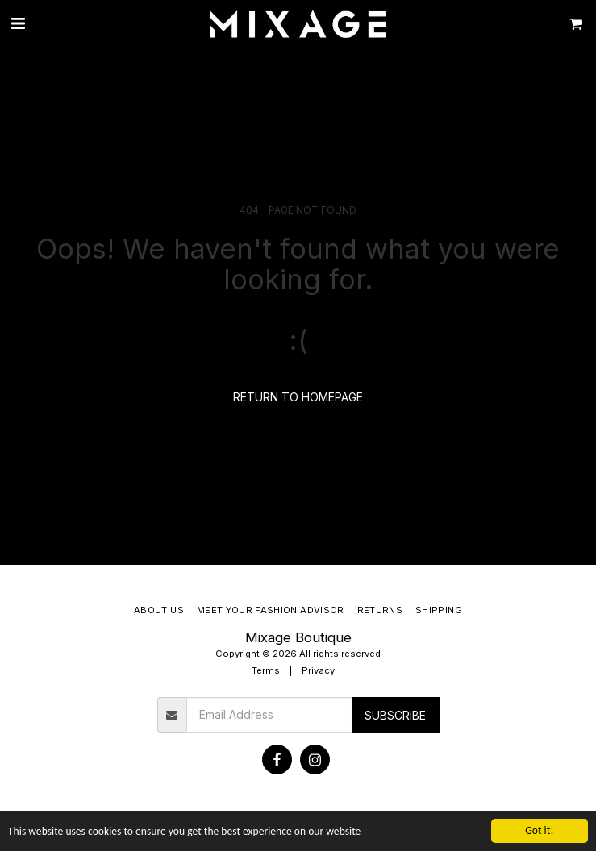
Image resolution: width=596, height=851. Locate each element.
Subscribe (395, 715)
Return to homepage (298, 397)
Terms (266, 670)
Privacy (318, 670)
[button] (17, 23)
